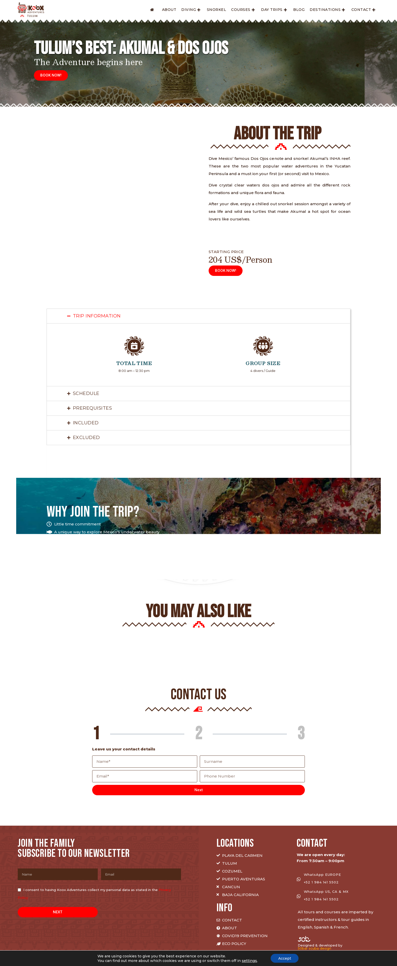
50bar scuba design (314, 948)
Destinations (327, 9)
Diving (191, 9)
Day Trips (274, 9)
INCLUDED (86, 423)
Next (198, 790)
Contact (363, 9)
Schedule (86, 393)
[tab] (198, 316)
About (169, 9)
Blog (299, 9)
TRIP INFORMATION (97, 316)
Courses (243, 9)
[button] (51, 75)
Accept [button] (284, 958)
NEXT (57, 912)
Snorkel (216, 9)
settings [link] (249, 960)
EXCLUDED (86, 437)
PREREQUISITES (92, 408)
